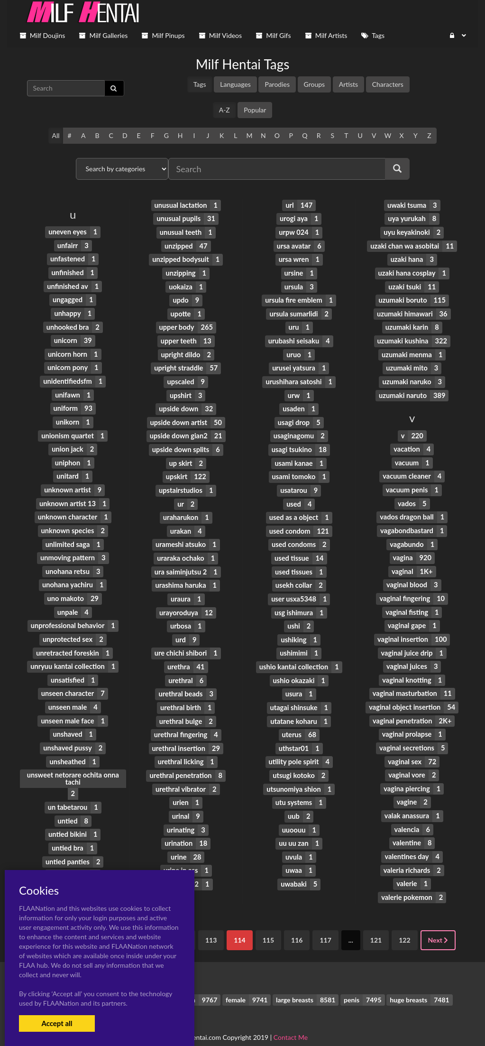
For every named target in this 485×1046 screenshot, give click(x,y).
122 (404, 925)
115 (268, 925)
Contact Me (291, 1022)
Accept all (56, 1023)
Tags (199, 84)
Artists (348, 84)
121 (376, 925)
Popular (255, 110)
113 (211, 925)
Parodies (277, 84)
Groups (314, 84)
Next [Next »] (438, 925)
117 (325, 925)
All (55, 135)
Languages (235, 84)
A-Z (224, 110)
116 (296, 925)
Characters (387, 84)
